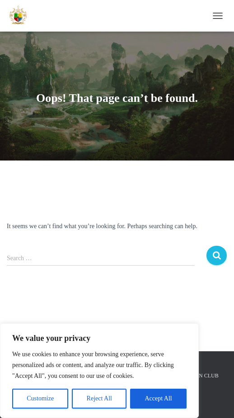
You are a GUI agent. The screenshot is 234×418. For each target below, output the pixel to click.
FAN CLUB (205, 375)
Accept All (158, 398)
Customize (40, 398)
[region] (99, 370)
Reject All (99, 398)
